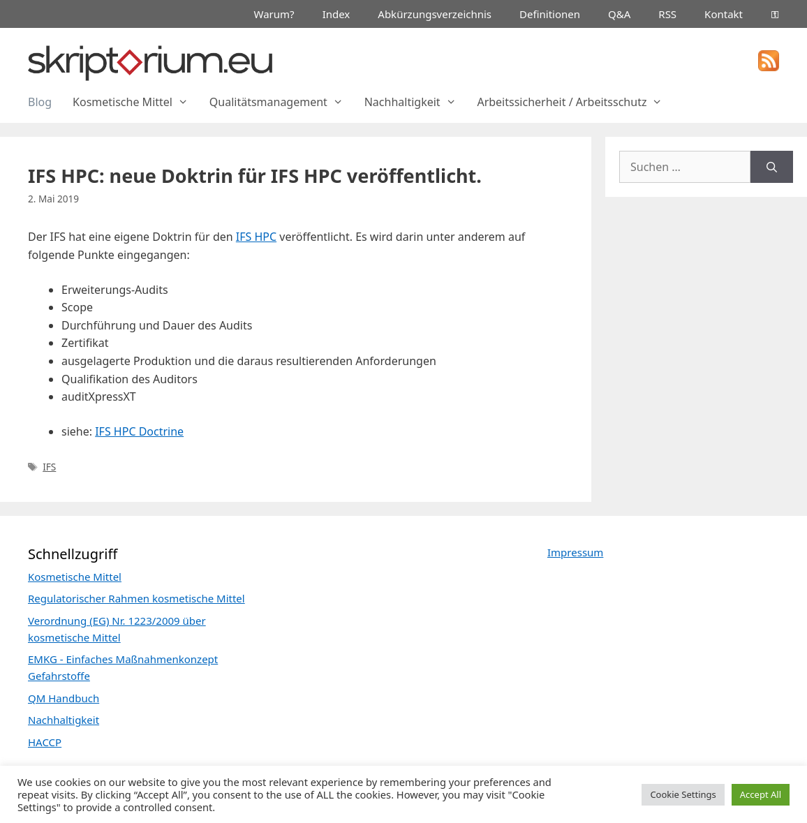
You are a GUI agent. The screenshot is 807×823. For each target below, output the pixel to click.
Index (336, 14)
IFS (49, 466)
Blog (40, 102)
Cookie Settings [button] (683, 794)
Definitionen (549, 14)
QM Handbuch (63, 698)
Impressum (575, 552)
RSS (667, 14)
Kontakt (723, 14)
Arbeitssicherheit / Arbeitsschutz (575, 102)
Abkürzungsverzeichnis (434, 14)
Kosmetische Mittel (136, 102)
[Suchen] (771, 167)
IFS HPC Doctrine (139, 431)
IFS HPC (256, 236)
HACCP (44, 742)
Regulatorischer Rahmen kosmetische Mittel (136, 598)
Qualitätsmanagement (281, 102)
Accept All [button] (760, 794)
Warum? (274, 14)
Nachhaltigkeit (415, 102)
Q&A (619, 14)
